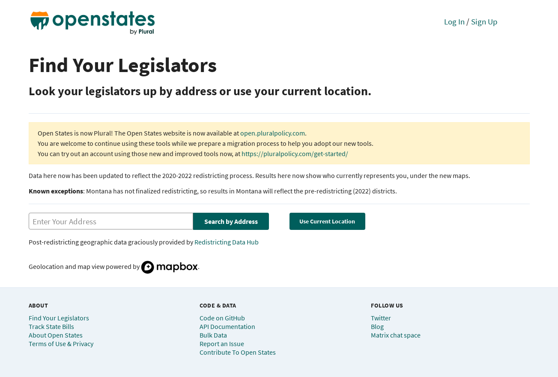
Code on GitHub (222, 318)
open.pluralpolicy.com (272, 133)
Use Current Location (327, 221)
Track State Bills (51, 326)
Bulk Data (213, 335)
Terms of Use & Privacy (61, 343)
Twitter (381, 318)
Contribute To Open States (238, 352)
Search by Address (231, 221)
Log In (454, 21)
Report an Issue (222, 343)
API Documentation (227, 326)
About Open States (56, 335)
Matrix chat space (396, 335)
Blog (377, 326)
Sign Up (484, 21)
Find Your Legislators (59, 318)
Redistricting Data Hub (226, 242)
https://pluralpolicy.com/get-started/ (295, 153)
